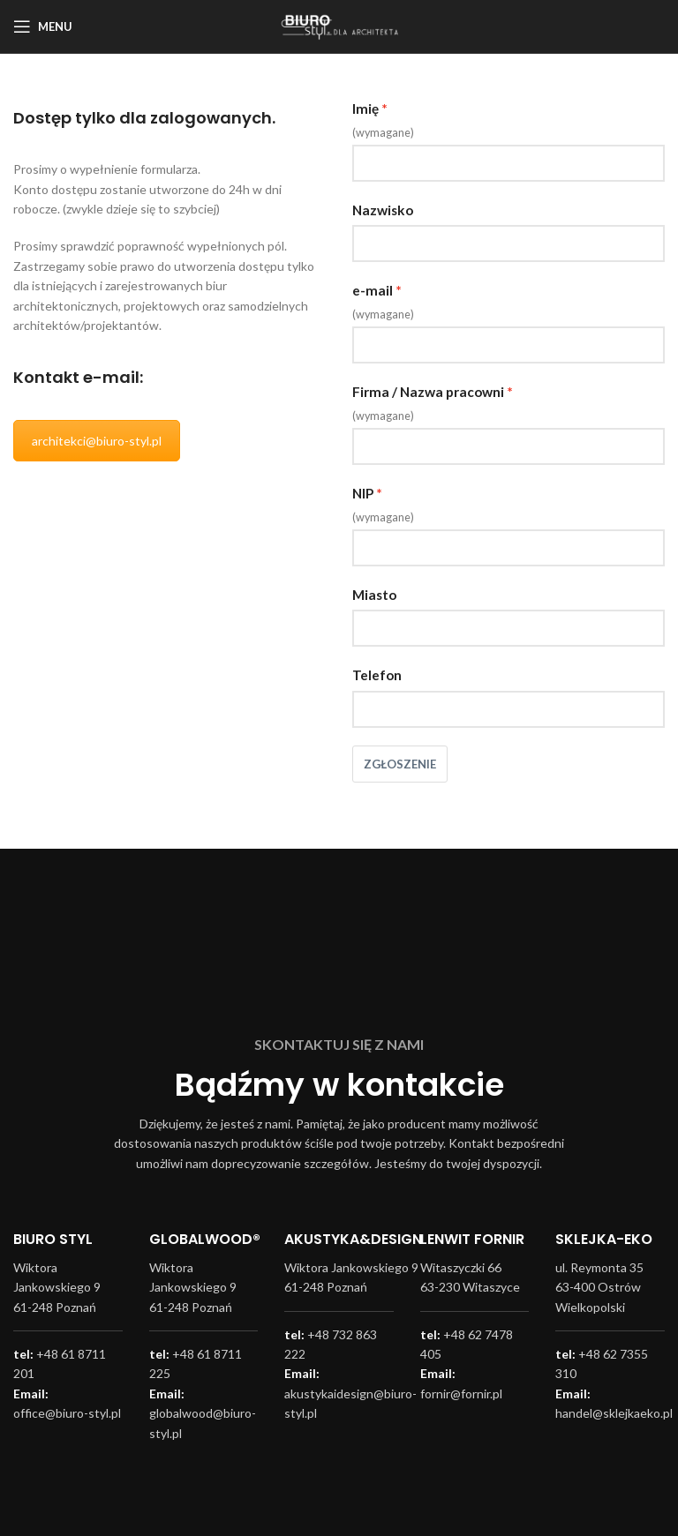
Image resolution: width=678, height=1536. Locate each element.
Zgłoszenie (400, 764)
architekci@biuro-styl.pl (97, 440)
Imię (365, 108)
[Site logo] (339, 25)
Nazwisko (382, 210)
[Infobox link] (68, 1280)
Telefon (377, 675)
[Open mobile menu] (42, 26)
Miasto (374, 595)
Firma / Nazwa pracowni (428, 392)
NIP (362, 493)
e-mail (372, 290)
